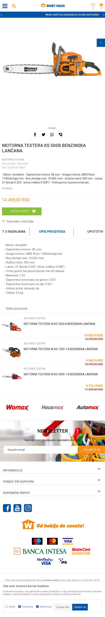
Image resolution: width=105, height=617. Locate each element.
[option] (52, 15)
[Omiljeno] (92, 10)
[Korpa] (101, 10)
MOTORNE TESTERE (13, 159)
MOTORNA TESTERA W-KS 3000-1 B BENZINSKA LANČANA (61, 374)
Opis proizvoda (52, 231)
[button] (14, 6)
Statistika (27, 606)
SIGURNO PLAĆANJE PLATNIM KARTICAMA (52, 14)
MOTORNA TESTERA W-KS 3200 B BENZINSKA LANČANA (59, 323)
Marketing (45, 606)
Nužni (12, 606)
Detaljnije (7, 188)
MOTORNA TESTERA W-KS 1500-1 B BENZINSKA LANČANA (61, 349)
